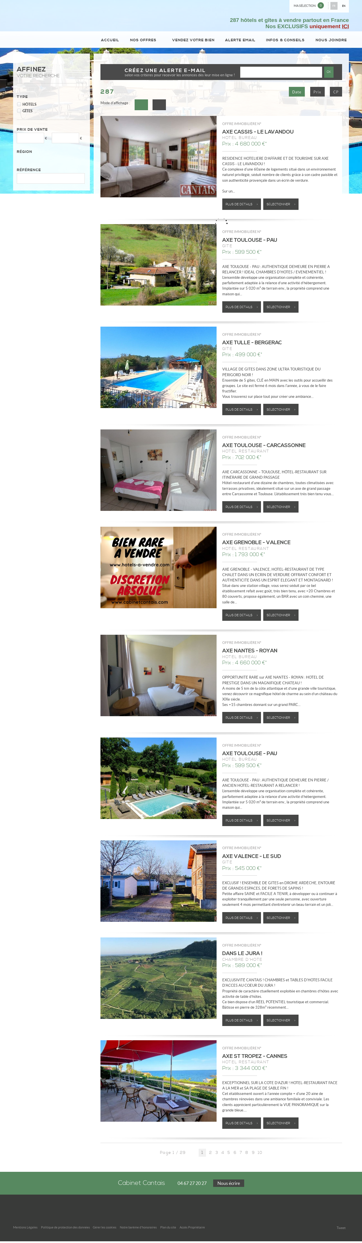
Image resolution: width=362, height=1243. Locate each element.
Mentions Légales (25, 1229)
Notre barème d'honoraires (138, 1229)
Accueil (112, 40)
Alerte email (241, 40)
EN (343, 5)
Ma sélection (309, 5)
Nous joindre (331, 40)
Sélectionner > (281, 206)
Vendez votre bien (194, 40)
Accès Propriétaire (192, 1229)
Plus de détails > (242, 206)
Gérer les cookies (104, 1229)
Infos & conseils (285, 40)
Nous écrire (228, 1184)
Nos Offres (146, 40)
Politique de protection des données (65, 1229)
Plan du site (168, 1229)
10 (260, 1154)
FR (334, 5)
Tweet (341, 1229)
